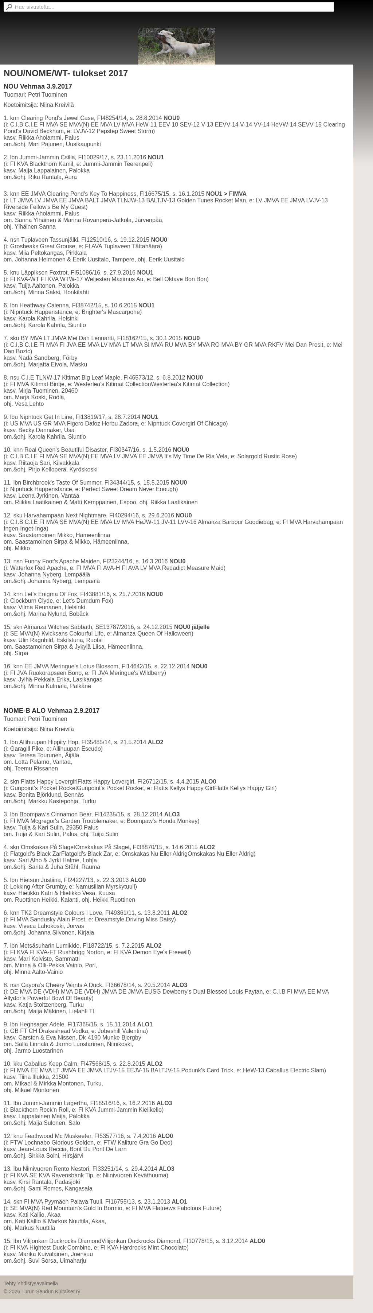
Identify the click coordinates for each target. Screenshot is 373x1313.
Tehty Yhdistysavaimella (31, 1283)
